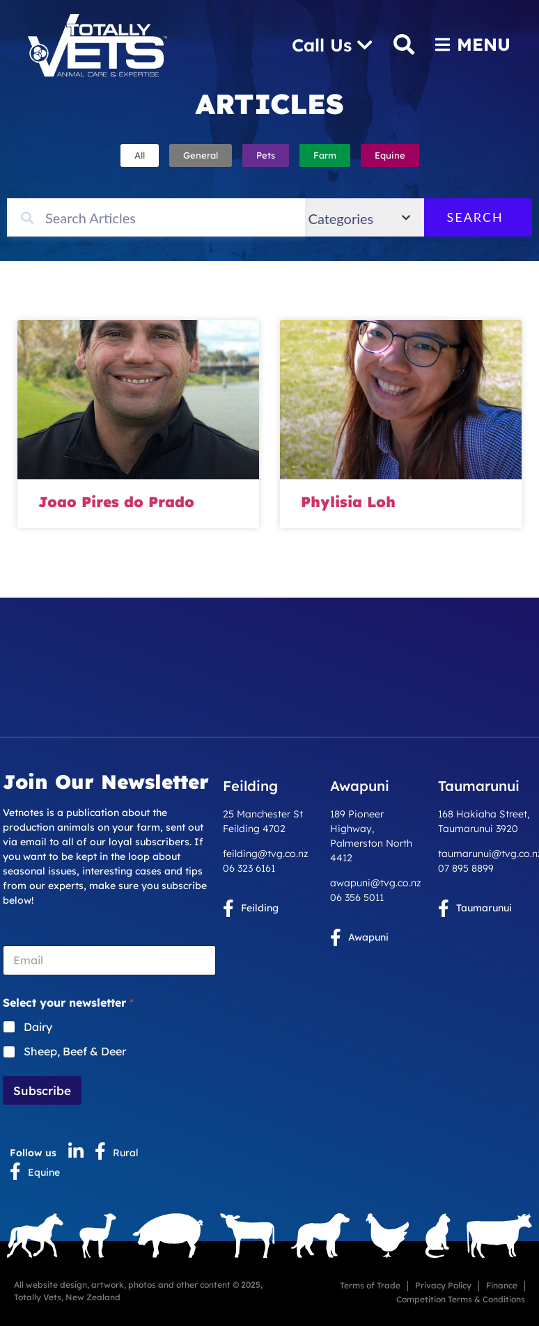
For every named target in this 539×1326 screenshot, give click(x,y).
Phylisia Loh (348, 502)
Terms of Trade (370, 1285)
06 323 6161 (249, 868)
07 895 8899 (466, 868)
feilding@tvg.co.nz (265, 853)
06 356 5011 (357, 897)
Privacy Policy (443, 1285)
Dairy (38, 1027)
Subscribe (42, 1090)
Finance (501, 1285)
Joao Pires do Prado (116, 502)
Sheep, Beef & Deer (75, 1051)
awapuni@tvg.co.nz (375, 883)
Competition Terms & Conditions (460, 1299)
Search (486, 217)
